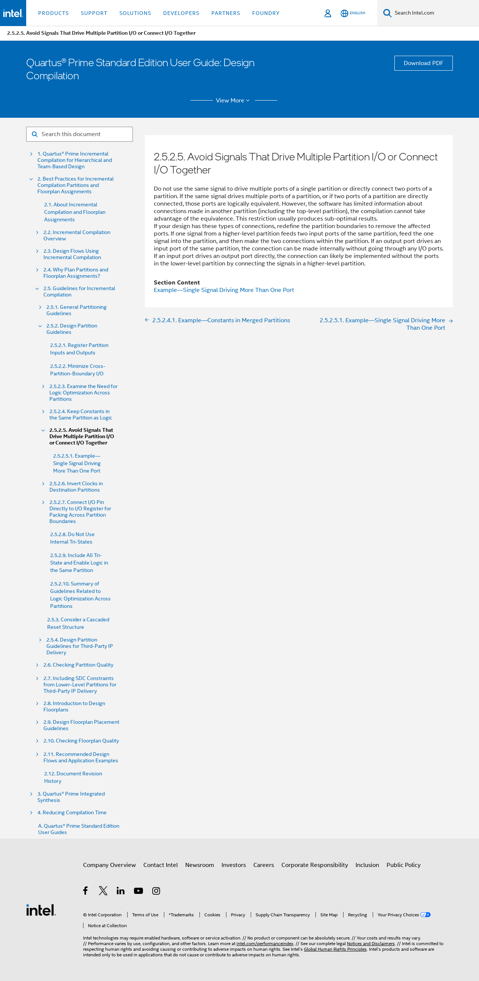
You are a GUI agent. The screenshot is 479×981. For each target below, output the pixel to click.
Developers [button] (181, 13)
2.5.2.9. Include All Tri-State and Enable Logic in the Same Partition (79, 562)
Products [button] (53, 13)
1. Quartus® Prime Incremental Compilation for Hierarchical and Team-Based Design (74, 160)
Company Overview (109, 865)
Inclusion (367, 865)
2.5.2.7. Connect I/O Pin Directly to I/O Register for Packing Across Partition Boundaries (80, 512)
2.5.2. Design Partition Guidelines (71, 329)
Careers (263, 865)
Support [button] (94, 13)
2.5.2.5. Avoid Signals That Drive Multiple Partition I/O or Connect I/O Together (81, 436)
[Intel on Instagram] (156, 892)
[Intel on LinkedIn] (121, 892)
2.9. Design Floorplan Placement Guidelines (81, 725)
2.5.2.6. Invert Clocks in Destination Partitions (76, 486)
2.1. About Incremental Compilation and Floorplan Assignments (75, 212)
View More (234, 100)
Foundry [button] (266, 13)
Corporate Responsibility (314, 865)
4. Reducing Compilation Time (72, 812)
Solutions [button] (135, 13)
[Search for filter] (79, 134)
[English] (353, 13)
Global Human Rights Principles (335, 949)
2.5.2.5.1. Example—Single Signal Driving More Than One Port (77, 463)
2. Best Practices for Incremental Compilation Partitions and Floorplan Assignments (75, 185)
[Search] (387, 13)
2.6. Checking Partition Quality (78, 665)
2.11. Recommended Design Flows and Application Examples (80, 757)
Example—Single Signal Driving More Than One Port (224, 290)
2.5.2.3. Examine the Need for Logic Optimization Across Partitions (83, 392)
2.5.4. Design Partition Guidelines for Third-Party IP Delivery (79, 646)
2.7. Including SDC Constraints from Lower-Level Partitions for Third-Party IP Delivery (80, 684)
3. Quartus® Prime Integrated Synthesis (71, 797)
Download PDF (423, 63)
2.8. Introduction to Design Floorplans (74, 706)
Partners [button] (225, 13)
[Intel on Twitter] (103, 892)
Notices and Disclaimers (371, 943)
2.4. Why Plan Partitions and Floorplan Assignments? (75, 273)
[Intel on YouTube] (139, 892)
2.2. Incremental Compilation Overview (76, 235)
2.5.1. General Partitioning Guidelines (76, 310)
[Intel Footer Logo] (41, 909)
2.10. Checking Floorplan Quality (81, 741)
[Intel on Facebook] (86, 892)
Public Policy (404, 865)
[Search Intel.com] (435, 13)
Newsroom (199, 865)
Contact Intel (160, 865)
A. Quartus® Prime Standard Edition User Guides (78, 829)
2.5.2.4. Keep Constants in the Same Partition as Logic (80, 414)
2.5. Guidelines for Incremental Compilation (79, 291)
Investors (234, 865)
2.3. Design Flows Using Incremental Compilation (72, 254)
